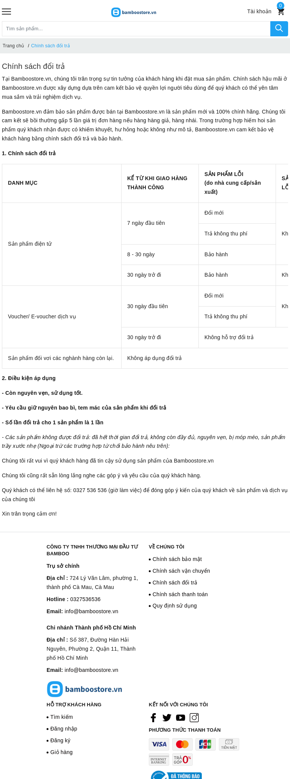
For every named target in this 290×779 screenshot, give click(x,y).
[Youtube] (180, 717)
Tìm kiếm (61, 717)
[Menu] (6, 11)
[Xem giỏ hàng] (280, 11)
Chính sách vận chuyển (181, 571)
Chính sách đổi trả (33, 66)
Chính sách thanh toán (180, 594)
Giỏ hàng (61, 752)
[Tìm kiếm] (279, 28)
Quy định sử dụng (175, 606)
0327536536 (85, 599)
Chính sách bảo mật (177, 559)
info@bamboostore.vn (91, 611)
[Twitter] (167, 717)
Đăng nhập (63, 729)
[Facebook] (153, 717)
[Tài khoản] (259, 11)
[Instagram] (194, 717)
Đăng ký (60, 740)
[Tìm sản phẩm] (136, 28)
